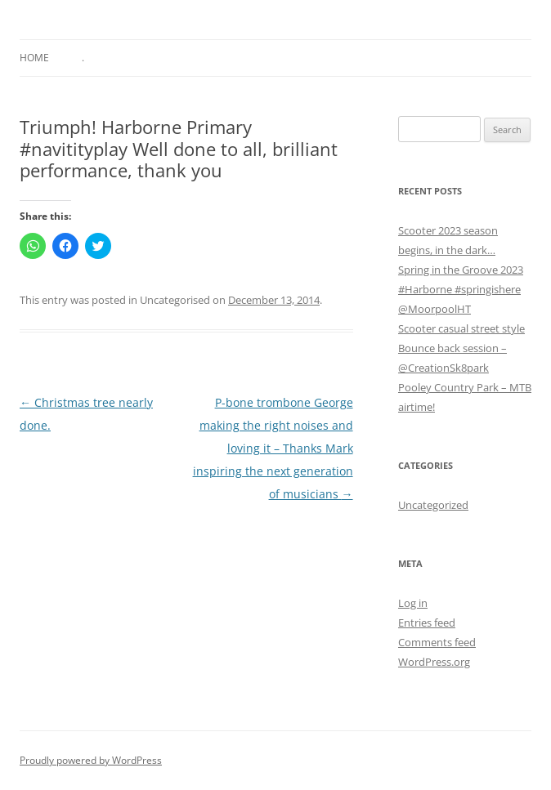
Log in (413, 603)
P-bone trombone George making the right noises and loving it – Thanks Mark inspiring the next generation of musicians (273, 448)
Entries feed (426, 622)
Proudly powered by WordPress (91, 760)
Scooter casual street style (461, 328)
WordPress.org (434, 661)
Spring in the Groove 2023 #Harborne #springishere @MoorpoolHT (460, 289)
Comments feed (437, 642)
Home (34, 58)
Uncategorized (433, 505)
